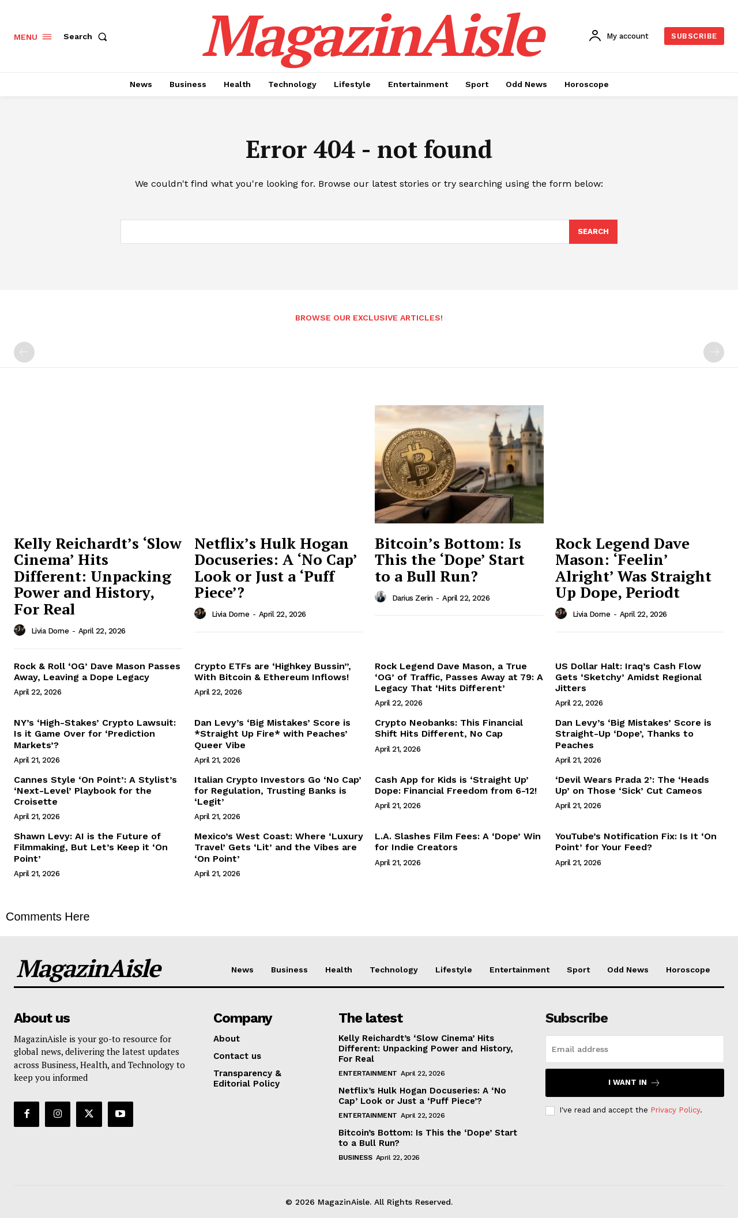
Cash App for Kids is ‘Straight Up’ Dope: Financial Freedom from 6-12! (456, 785)
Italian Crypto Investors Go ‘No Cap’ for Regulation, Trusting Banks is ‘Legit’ (278, 790)
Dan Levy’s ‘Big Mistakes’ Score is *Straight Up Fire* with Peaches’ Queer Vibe (272, 733)
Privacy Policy (675, 1110)
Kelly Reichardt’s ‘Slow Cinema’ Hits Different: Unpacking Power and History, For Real (98, 576)
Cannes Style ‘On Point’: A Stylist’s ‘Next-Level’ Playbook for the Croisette (95, 790)
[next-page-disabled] (713, 352)
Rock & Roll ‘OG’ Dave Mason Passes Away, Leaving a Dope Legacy (97, 671)
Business (355, 1157)
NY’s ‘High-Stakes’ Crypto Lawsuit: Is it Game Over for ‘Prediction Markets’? (95, 733)
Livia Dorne (50, 631)
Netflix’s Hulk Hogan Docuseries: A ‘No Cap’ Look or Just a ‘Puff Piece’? (275, 567)
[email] (634, 1049)
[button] (87, 36)
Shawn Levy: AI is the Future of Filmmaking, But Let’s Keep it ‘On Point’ (91, 847)
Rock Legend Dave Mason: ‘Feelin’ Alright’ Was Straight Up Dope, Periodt (633, 567)
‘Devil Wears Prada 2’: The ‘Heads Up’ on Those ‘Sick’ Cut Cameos (632, 785)
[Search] (593, 232)
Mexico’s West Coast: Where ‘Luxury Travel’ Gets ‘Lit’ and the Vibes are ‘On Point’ (278, 847)
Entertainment (367, 1073)
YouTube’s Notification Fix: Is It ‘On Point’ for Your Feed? (636, 842)
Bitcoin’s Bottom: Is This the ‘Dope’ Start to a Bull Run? (450, 559)
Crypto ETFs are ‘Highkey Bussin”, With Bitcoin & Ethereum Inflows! (272, 671)
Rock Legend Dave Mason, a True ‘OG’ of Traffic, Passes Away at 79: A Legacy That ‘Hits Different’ (459, 677)
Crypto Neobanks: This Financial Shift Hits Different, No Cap (449, 728)
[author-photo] (21, 630)
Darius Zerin (412, 598)
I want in (634, 1082)
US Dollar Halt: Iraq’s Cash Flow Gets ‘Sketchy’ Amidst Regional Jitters (628, 677)
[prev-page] (24, 352)
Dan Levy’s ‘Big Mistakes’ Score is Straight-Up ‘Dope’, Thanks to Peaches (633, 733)
